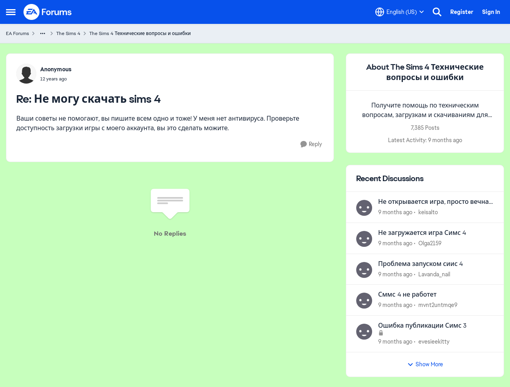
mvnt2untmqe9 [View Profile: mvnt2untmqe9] (437, 305)
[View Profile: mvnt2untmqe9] (364, 301)
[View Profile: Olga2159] (364, 239)
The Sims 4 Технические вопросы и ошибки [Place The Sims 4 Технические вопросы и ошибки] (140, 33)
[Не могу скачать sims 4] (55, 78)
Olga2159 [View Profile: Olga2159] (429, 243)
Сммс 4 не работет (407, 295)
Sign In (491, 12)
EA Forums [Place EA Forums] (17, 33)
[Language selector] (400, 12)
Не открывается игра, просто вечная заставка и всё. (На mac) (435, 202)
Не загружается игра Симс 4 (422, 233)
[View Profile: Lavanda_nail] (364, 270)
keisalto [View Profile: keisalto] (428, 212)
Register (461, 12)
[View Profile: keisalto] (364, 208)
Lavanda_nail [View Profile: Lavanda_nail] (434, 274)
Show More (425, 364)
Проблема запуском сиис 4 (420, 264)
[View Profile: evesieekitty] (364, 332)
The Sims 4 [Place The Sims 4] (68, 33)
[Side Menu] (11, 12)
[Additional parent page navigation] (42, 33)
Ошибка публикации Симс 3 (422, 326)
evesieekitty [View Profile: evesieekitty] (433, 341)
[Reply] (311, 144)
